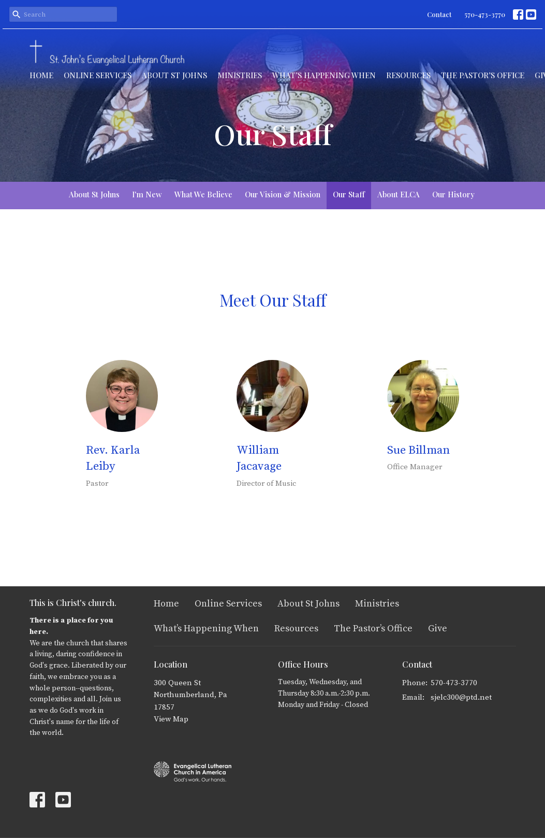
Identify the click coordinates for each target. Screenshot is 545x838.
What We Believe (203, 194)
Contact (439, 14)
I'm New (147, 194)
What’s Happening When (324, 75)
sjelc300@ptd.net (461, 697)
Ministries (239, 75)
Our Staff (349, 194)
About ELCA (398, 194)
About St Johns (174, 75)
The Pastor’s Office (482, 75)
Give (437, 628)
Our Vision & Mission (282, 194)
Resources (408, 75)
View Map (171, 719)
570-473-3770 (484, 14)
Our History (453, 194)
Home (41, 75)
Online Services (97, 75)
